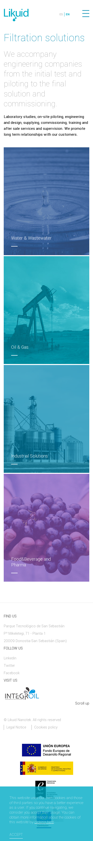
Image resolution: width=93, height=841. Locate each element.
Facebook (12, 673)
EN (67, 14)
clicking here (44, 822)
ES (61, 14)
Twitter (9, 665)
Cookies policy (46, 727)
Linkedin (10, 658)
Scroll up (82, 703)
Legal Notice (16, 727)
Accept (16, 834)
